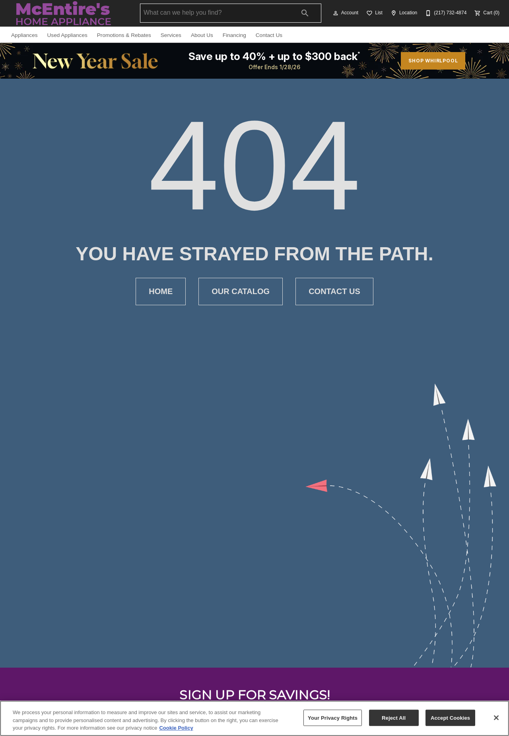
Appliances (24, 35)
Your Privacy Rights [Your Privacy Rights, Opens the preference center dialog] (332, 718)
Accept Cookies (450, 718)
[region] (254, 718)
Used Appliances (67, 35)
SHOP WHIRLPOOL (433, 61)
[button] (335, 13)
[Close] (496, 717)
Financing (234, 35)
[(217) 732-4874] (445, 13)
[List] (374, 13)
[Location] (403, 13)
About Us (202, 35)
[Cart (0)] (486, 13)
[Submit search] (305, 13)
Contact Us (269, 35)
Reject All (394, 718)
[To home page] (63, 13)
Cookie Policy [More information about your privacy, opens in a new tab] (176, 728)
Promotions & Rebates (124, 35)
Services (171, 35)
